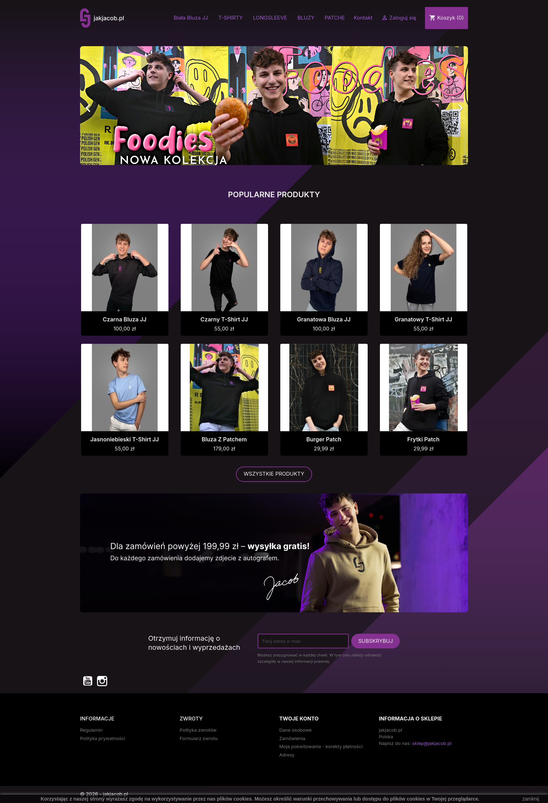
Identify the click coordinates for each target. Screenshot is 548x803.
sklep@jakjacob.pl (431, 743)
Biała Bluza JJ (191, 18)
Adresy (287, 755)
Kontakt (363, 17)
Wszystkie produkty (274, 473)
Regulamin (91, 730)
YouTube (87, 680)
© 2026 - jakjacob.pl (104, 794)
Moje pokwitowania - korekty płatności (321, 746)
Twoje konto (298, 718)
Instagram (101, 680)
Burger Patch (323, 439)
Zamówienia (292, 738)
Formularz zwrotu (198, 738)
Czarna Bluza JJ (124, 319)
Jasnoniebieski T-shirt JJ (124, 439)
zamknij (530, 799)
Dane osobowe (295, 730)
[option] (274, 105)
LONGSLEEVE (270, 18)
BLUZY (306, 18)
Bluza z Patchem (224, 439)
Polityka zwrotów (198, 730)
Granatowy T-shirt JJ (423, 319)
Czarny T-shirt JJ (224, 319)
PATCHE (335, 18)
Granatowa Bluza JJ (324, 319)
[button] (109, 105)
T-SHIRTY (230, 18)
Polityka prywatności (102, 738)
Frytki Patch (423, 439)
